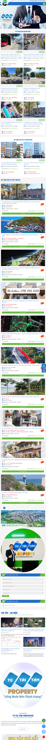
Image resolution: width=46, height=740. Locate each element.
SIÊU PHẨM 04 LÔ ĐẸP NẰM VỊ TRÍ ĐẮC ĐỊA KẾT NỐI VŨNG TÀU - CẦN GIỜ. (22, 235)
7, (27, 92)
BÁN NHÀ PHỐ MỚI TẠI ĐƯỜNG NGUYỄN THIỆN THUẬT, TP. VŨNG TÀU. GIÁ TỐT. (34, 55)
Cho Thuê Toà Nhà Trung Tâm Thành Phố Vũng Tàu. (34, 163)
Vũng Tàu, (12, 58)
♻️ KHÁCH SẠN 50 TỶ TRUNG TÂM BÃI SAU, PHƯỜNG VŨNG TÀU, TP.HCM (20, 301)
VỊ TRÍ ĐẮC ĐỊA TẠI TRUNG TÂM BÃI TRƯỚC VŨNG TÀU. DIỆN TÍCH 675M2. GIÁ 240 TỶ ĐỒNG (33, 123)
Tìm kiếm (6, 595)
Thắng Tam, (7, 274)
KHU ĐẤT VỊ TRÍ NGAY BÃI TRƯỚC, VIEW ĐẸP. (15, 492)
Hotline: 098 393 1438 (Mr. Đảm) (38, 1)
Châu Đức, (11, 402)
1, (27, 126)
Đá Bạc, (7, 402)
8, (4, 92)
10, (5, 433)
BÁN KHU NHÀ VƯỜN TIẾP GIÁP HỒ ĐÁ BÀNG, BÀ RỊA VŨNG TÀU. (21, 397)
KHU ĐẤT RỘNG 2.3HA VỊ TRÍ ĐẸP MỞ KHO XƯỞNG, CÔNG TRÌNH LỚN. (22, 365)
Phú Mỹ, (11, 339)
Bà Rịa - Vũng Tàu (18, 58)
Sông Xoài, (7, 339)
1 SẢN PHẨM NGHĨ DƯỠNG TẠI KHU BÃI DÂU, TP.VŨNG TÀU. (11, 123)
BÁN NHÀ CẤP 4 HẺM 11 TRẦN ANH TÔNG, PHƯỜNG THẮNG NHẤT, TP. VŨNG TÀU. (11, 55)
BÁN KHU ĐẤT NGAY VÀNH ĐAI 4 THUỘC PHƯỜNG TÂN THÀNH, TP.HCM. (23, 334)
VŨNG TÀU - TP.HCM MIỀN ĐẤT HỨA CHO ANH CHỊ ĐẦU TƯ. (11, 629)
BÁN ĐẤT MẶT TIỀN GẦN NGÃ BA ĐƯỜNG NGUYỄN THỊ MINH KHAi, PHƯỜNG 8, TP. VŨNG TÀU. (9, 89)
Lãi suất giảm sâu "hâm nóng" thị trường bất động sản (10, 648)
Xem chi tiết (23, 728)
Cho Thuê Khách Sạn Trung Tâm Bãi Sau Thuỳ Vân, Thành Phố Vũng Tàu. (11, 163)
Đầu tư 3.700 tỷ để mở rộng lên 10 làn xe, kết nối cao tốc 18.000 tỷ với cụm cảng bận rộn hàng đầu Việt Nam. (34, 629)
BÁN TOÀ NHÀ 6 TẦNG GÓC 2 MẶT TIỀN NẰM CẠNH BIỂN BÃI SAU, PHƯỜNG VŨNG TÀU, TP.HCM (21, 268)
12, (5, 370)
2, (4, 166)
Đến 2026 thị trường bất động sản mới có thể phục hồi (34, 648)
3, (27, 166)
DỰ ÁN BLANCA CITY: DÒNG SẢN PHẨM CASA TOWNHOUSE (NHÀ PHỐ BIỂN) (22, 460)
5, (4, 126)
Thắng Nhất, (7, 58)
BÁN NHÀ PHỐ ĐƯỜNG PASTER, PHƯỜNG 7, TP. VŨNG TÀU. (32, 89)
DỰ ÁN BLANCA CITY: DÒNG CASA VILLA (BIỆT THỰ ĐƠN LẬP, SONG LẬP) (23, 428)
